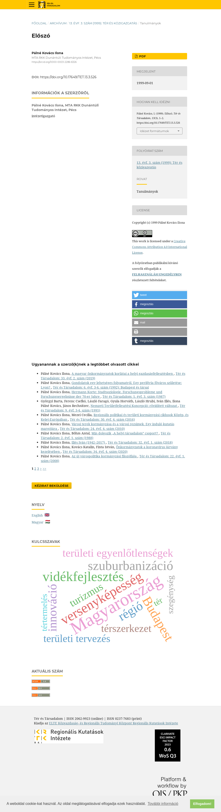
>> (44, 468)
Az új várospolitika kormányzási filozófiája (105, 456)
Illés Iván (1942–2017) (89, 442)
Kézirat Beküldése (52, 485)
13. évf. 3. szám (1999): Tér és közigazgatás (103, 23)
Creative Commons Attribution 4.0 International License (159, 247)
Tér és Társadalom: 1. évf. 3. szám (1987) (134, 396)
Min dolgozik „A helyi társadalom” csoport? (125, 433)
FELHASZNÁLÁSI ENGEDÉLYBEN (157, 274)
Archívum (58, 23)
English (40, 515)
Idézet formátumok (154, 131)
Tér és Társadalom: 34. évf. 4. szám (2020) (95, 451)
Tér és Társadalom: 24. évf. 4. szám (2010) (92, 428)
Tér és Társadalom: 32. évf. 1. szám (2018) (140, 442)
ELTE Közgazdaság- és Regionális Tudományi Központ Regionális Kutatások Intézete (113, 723)
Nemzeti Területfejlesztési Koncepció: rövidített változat (134, 405)
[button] (159, 295)
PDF (142, 56)
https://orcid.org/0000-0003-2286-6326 (54, 62)
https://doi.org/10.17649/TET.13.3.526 (68, 77)
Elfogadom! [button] (202, 804)
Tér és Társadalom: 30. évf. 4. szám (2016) (102, 419)
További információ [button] (163, 804)
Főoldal (39, 23)
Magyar (41, 522)
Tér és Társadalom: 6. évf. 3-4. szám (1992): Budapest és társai (101, 387)
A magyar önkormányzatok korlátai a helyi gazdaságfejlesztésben (123, 373)
